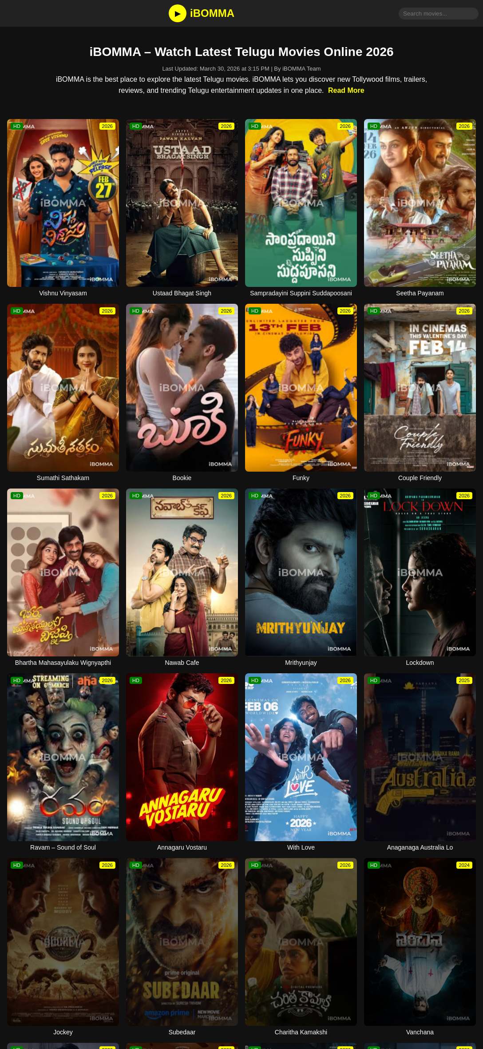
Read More (346, 90)
